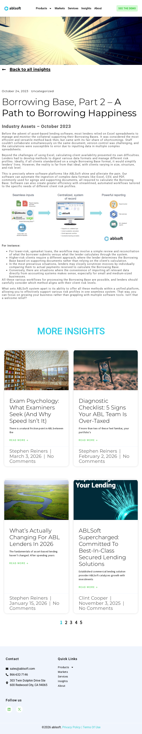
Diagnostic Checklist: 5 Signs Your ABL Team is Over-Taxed (103, 410)
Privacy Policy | (72, 727)
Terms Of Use (91, 727)
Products (44, 8)
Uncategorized (42, 91)
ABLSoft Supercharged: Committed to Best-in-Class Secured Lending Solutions (102, 547)
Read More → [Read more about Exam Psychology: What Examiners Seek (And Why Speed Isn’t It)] (18, 440)
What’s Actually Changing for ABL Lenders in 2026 (34, 537)
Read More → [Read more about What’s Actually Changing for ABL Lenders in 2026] (18, 563)
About (98, 8)
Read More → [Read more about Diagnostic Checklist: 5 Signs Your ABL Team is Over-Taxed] (88, 440)
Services (73, 8)
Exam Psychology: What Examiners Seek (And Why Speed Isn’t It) (34, 410)
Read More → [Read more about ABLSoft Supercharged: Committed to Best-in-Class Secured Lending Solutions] (88, 587)
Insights (86, 8)
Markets (60, 8)
